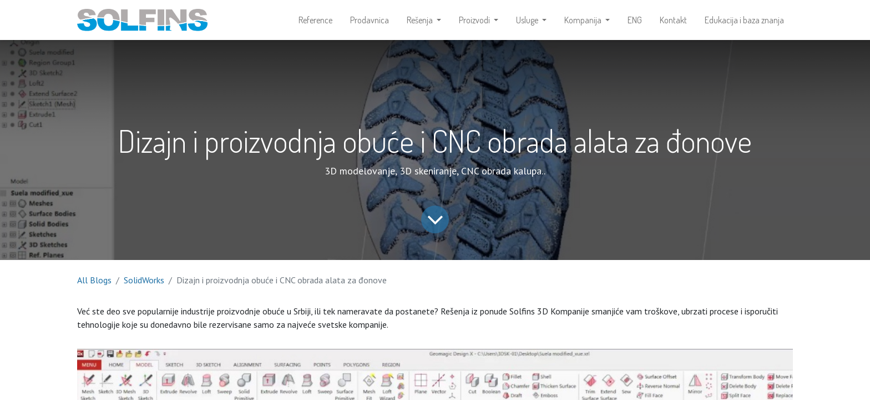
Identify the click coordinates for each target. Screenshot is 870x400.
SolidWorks (144, 280)
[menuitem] (315, 20)
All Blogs (94, 280)
